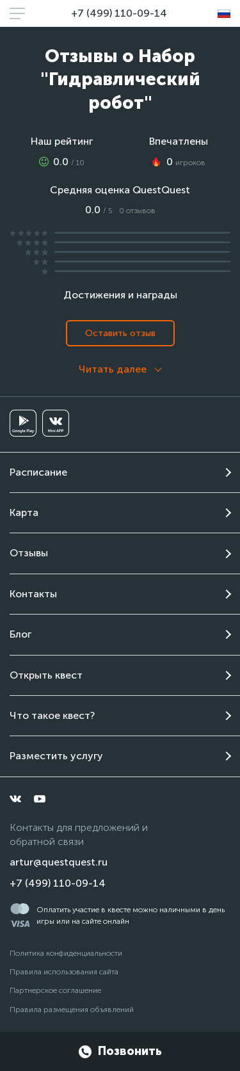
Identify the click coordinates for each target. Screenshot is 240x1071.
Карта (24, 512)
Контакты (33, 594)
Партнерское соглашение (55, 990)
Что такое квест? (52, 715)
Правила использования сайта (64, 971)
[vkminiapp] (55, 423)
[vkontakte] (15, 799)
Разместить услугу (56, 756)
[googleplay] (23, 423)
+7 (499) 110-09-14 (119, 13)
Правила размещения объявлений (72, 1009)
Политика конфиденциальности (66, 953)
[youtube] (39, 799)
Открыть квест (46, 675)
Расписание (38, 472)
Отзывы (29, 553)
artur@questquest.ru (59, 862)
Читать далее (113, 369)
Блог (20, 634)
